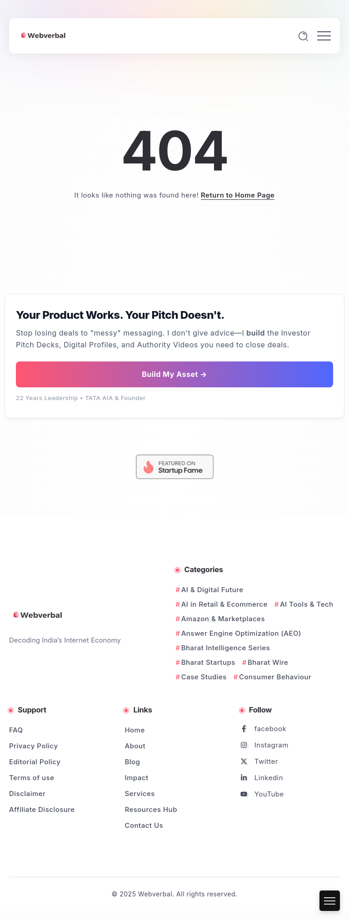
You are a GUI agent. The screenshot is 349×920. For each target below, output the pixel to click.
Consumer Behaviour (275, 677)
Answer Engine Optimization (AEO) (241, 633)
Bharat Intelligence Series (225, 647)
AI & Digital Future (212, 589)
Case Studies (204, 677)
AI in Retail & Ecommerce (224, 604)
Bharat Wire (268, 662)
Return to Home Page (237, 195)
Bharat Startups (208, 662)
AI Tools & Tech (307, 604)
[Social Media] (286, 728)
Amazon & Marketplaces (223, 618)
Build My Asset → (174, 374)
